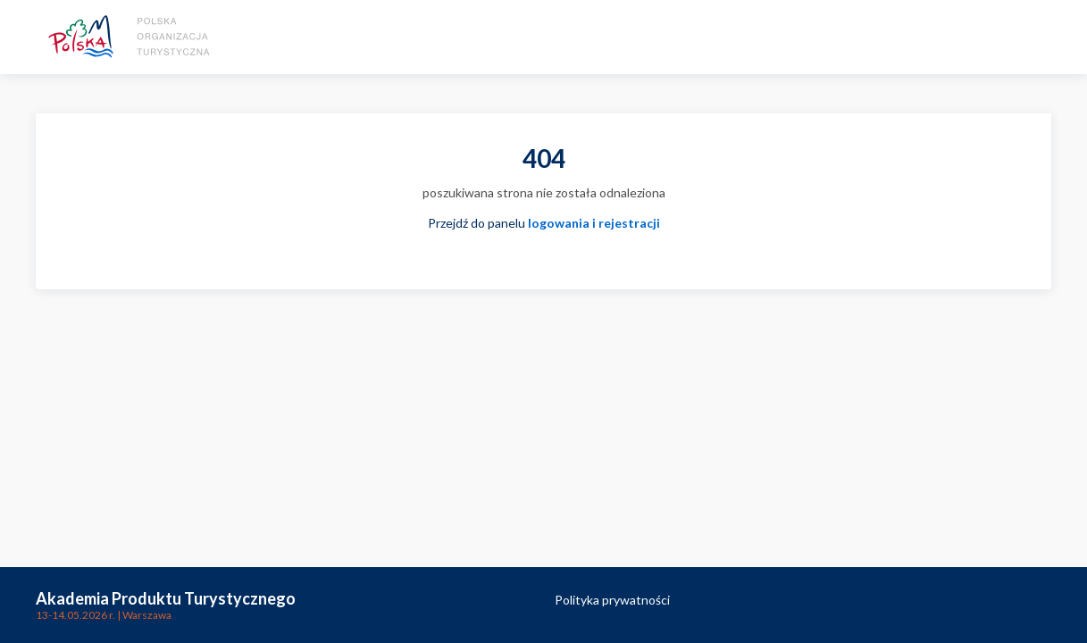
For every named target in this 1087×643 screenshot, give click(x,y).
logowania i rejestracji (594, 222)
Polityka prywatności (612, 599)
